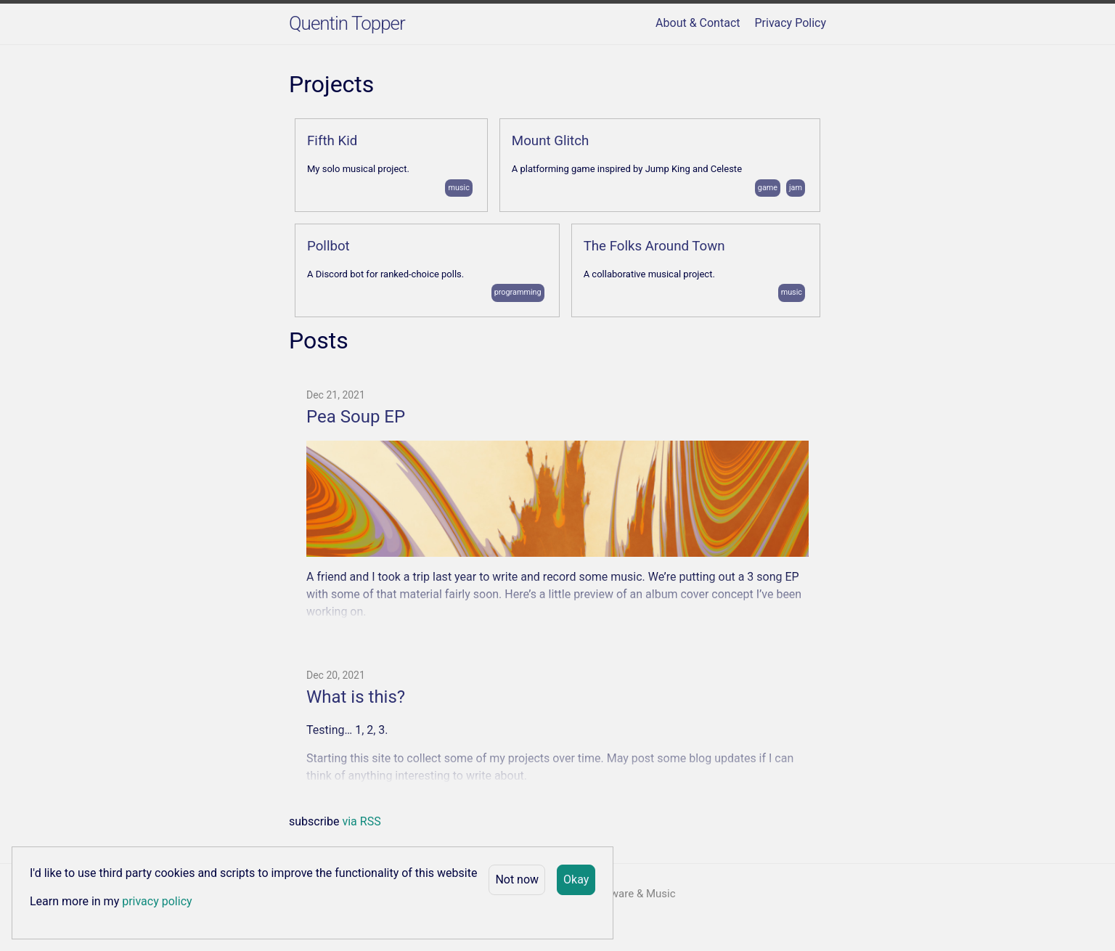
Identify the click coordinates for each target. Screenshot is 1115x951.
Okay (576, 879)
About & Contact (697, 23)
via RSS (361, 821)
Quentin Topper (347, 23)
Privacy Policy (791, 23)
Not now (517, 879)
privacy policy (157, 901)
